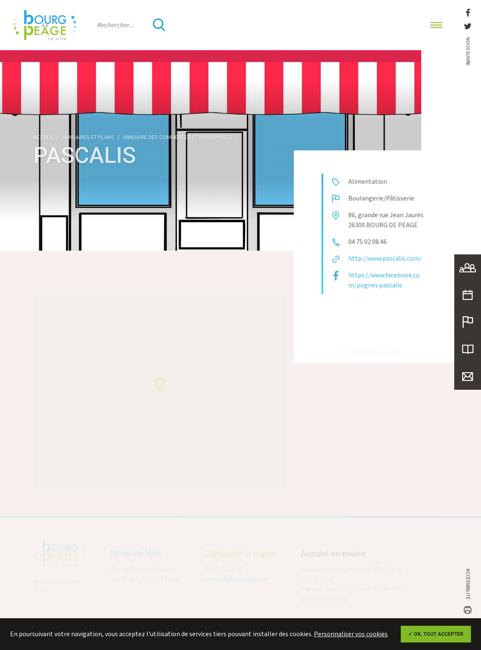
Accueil (43, 137)
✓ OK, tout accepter (435, 634)
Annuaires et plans (88, 137)
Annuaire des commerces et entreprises (177, 137)
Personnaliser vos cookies (351, 634)
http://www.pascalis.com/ (391, 258)
